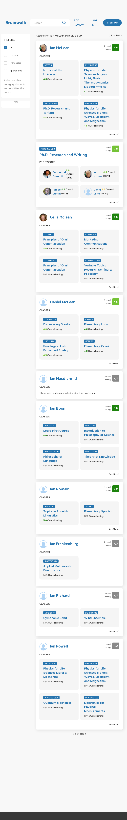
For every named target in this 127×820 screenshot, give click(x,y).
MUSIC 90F (49, 613)
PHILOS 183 (91, 451)
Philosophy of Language (52, 459)
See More (114, 134)
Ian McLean (59, 48)
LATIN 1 (89, 319)
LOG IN (94, 23)
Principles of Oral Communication (55, 241)
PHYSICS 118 (91, 697)
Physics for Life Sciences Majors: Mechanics (55, 673)
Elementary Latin (96, 324)
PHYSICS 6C (91, 65)
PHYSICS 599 (50, 103)
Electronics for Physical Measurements (94, 707)
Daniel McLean (62, 302)
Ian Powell (59, 646)
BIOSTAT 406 (50, 561)
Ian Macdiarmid (63, 379)
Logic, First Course (56, 430)
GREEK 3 (89, 341)
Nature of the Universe (52, 72)
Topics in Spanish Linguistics (55, 513)
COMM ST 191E (92, 260)
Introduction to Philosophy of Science (99, 433)
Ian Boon (57, 409)
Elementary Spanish (98, 511)
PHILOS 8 (89, 425)
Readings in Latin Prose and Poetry (55, 348)
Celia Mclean (61, 217)
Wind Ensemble (95, 618)
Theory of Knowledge (99, 456)
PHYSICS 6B (91, 103)
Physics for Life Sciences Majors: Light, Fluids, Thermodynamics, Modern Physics (96, 78)
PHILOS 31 (49, 425)
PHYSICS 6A (50, 663)
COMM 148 (90, 234)
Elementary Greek (96, 346)
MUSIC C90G (91, 613)
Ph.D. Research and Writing (56, 110)
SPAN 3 (88, 506)
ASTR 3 (48, 65)
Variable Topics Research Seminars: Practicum (98, 269)
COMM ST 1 (50, 260)
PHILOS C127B (51, 451)
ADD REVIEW (79, 23)
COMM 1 (48, 234)
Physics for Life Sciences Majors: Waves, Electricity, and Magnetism (96, 115)
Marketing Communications (95, 241)
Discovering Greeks (56, 324)
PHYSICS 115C (51, 697)
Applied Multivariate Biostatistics (57, 568)
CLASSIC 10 (50, 319)
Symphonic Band (55, 618)
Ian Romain (59, 489)
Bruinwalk (15, 22)
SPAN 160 (49, 506)
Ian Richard (60, 596)
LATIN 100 (49, 341)
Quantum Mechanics (57, 703)
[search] (46, 22)
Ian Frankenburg (64, 544)
